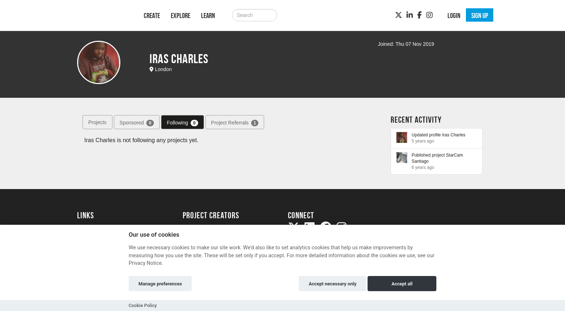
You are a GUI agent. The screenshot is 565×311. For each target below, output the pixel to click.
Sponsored (137, 123)
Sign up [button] (479, 15)
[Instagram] (429, 15)
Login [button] (454, 15)
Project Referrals (235, 123)
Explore (180, 15)
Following (182, 123)
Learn (208, 15)
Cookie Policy (143, 305)
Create (152, 15)
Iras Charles (454, 134)
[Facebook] (419, 15)
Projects (97, 122)
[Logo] (101, 14)
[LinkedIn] (409, 15)
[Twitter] (398, 15)
